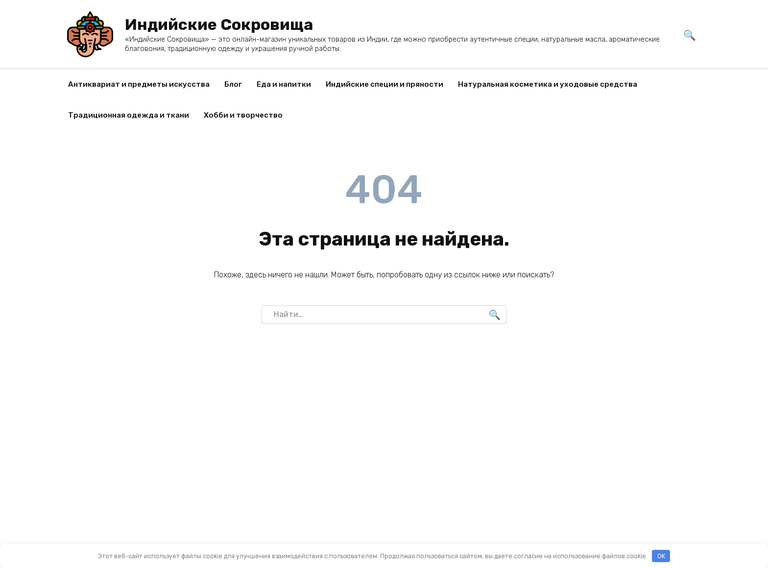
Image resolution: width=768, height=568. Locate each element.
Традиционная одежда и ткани (128, 115)
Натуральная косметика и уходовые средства (547, 84)
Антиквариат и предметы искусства (139, 84)
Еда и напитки (284, 84)
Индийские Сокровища (219, 24)
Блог (233, 84)
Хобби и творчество (243, 115)
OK (661, 556)
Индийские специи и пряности (384, 84)
